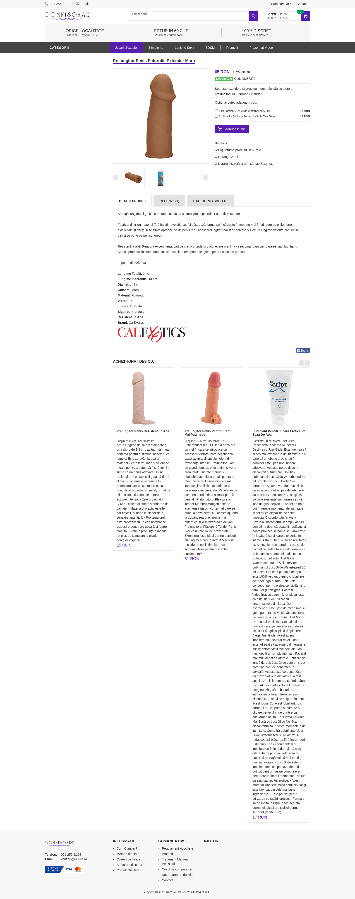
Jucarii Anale (63, 173)
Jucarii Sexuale (126, 47)
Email (82, 4)
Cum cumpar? (281, 4)
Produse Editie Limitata (71, 227)
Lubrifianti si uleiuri (69, 139)
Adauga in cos (235, 129)
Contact (302, 4)
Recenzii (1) (169, 201)
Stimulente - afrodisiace (73, 125)
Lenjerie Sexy (63, 152)
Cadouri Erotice (65, 193)
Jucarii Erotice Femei (70, 180)
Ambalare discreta (129, 865)
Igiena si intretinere (69, 146)
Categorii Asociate (210, 201)
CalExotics (136, 322)
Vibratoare (61, 132)
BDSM (55, 166)
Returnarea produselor (178, 875)
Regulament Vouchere (177, 848)
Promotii (58, 214)
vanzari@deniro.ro (74, 859)
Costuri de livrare (129, 859)
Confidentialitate (128, 870)
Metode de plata (128, 854)
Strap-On (59, 186)
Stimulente (155, 47)
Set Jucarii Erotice (68, 200)
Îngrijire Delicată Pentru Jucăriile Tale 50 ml (249, 116)
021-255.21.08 (57, 4)
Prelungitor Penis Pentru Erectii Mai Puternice (208, 432)
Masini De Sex (62, 207)
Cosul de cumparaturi (177, 869)
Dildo (56, 159)
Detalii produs (132, 201)
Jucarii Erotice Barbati (72, 57)
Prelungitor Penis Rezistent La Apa (143, 431)
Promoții (232, 47)
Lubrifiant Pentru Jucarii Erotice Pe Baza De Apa (278, 432)
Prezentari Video (66, 220)
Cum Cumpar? (127, 848)
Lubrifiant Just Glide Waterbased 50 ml (246, 111)
